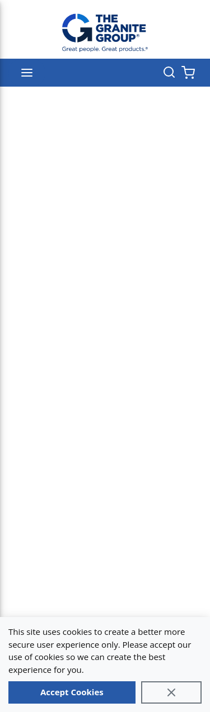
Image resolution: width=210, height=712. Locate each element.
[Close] (171, 692)
